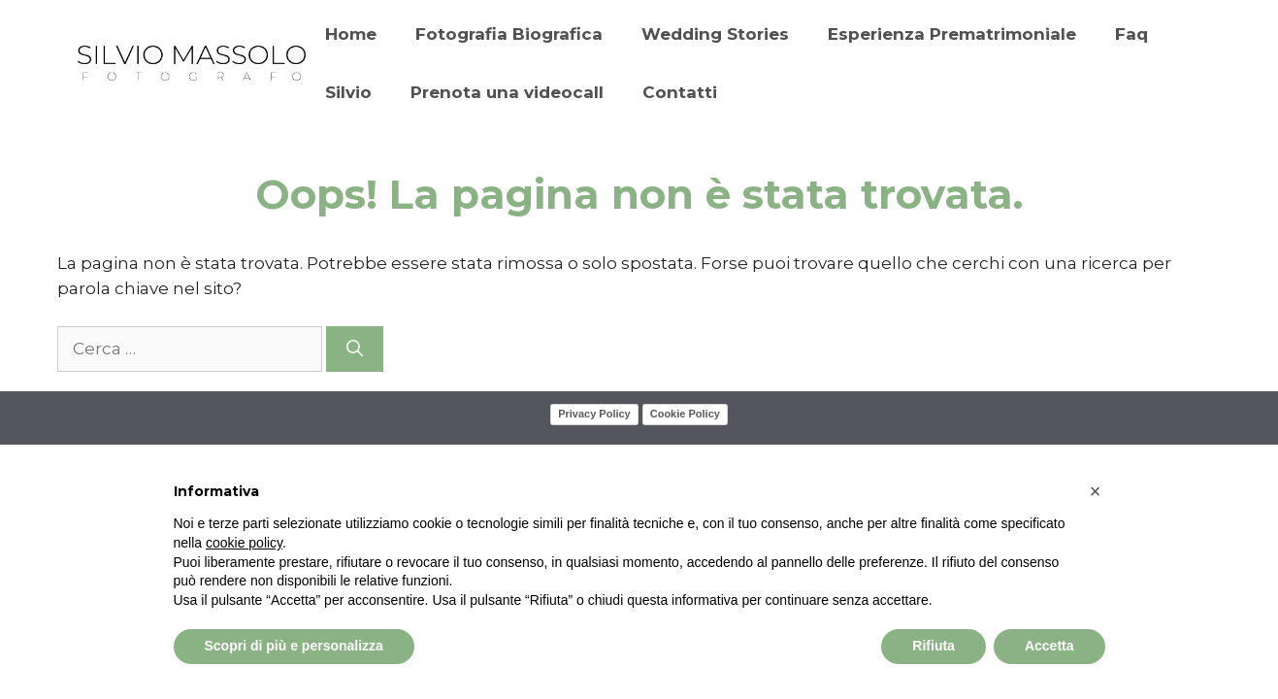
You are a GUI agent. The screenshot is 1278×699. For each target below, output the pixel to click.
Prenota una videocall (507, 92)
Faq (1131, 34)
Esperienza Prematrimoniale (952, 34)
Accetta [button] (1049, 645)
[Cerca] (354, 349)
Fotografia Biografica (509, 34)
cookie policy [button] (244, 542)
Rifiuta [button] (933, 645)
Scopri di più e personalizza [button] (294, 645)
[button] (1095, 491)
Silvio (348, 92)
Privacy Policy (594, 413)
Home (351, 34)
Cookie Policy (685, 413)
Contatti (679, 92)
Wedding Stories (715, 34)
